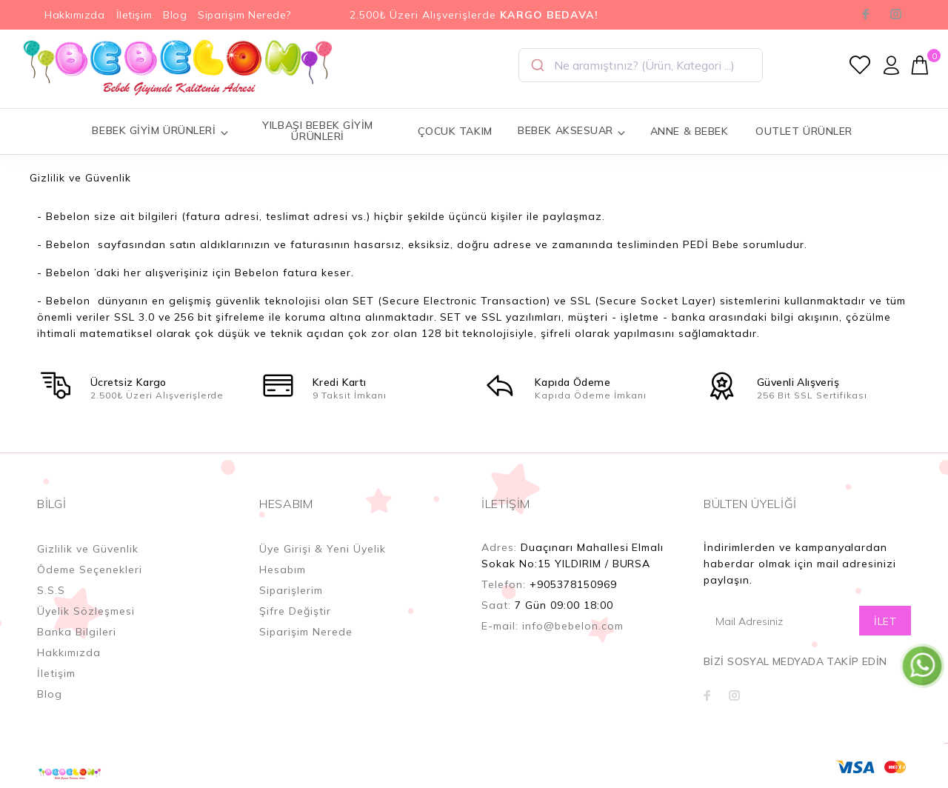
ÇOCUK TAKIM (455, 131)
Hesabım (282, 569)
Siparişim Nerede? (244, 14)
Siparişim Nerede (306, 631)
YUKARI (921, 728)
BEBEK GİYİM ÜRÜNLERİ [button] (160, 131)
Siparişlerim (291, 590)
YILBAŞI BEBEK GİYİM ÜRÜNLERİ (317, 130)
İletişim (134, 14)
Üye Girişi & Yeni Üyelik (322, 548)
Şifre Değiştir (295, 611)
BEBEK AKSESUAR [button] (572, 131)
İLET (885, 621)
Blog (175, 14)
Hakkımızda (74, 14)
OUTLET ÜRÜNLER (803, 131)
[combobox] (640, 65)
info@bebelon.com (573, 625)
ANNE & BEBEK (689, 131)
